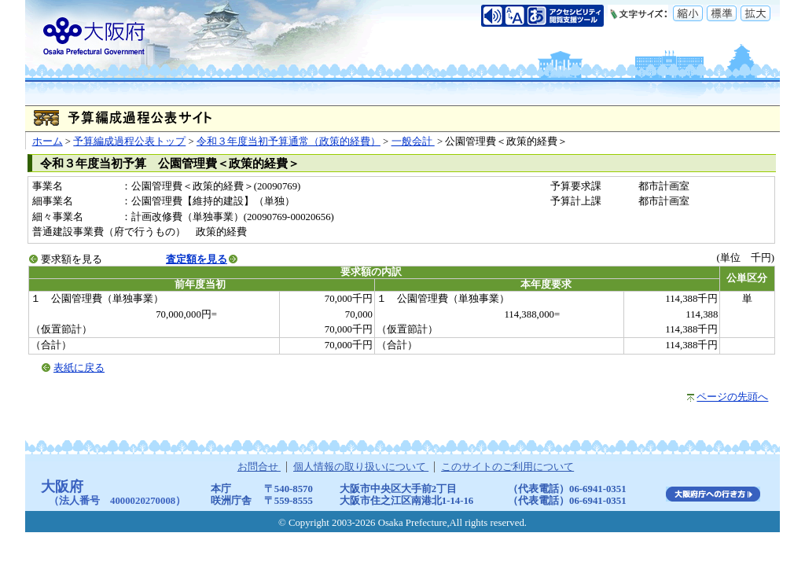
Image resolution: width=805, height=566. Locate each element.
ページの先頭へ (732, 396)
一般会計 (413, 141)
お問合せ (259, 466)
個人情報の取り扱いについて (360, 466)
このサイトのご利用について (507, 466)
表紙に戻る (79, 367)
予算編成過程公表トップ (129, 141)
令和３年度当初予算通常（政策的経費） (288, 141)
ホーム (47, 141)
